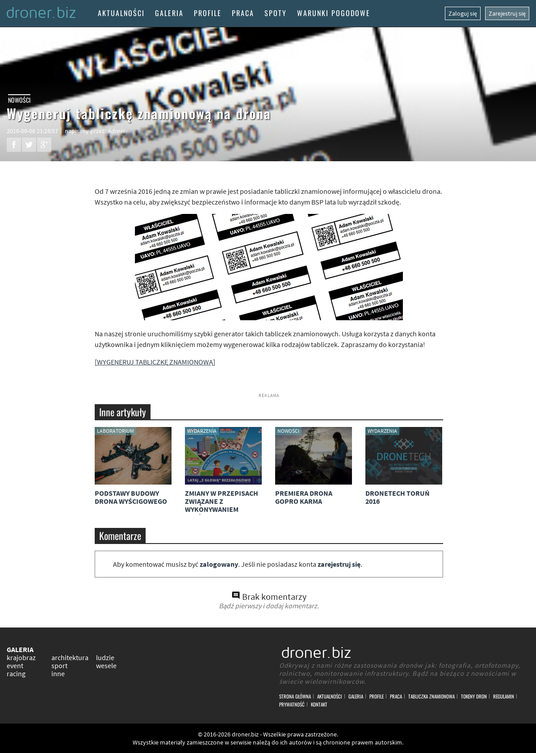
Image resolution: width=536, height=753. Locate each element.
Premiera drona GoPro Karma (303, 497)
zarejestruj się (339, 564)
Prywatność (292, 704)
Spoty (275, 13)
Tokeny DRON (474, 696)
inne (58, 673)
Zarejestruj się (507, 13)
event (15, 665)
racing (16, 673)
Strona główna (295, 696)
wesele (106, 665)
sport (59, 665)
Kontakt (319, 704)
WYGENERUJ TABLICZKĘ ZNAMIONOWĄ (155, 361)
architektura (69, 657)
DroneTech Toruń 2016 (397, 497)
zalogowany (219, 564)
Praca (243, 13)
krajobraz (21, 657)
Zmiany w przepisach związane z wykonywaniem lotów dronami (221, 505)
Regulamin (503, 696)
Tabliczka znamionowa (431, 696)
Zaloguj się (462, 13)
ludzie (105, 657)
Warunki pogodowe (333, 13)
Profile (208, 13)
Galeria (169, 13)
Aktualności (121, 13)
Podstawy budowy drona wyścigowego (131, 497)
